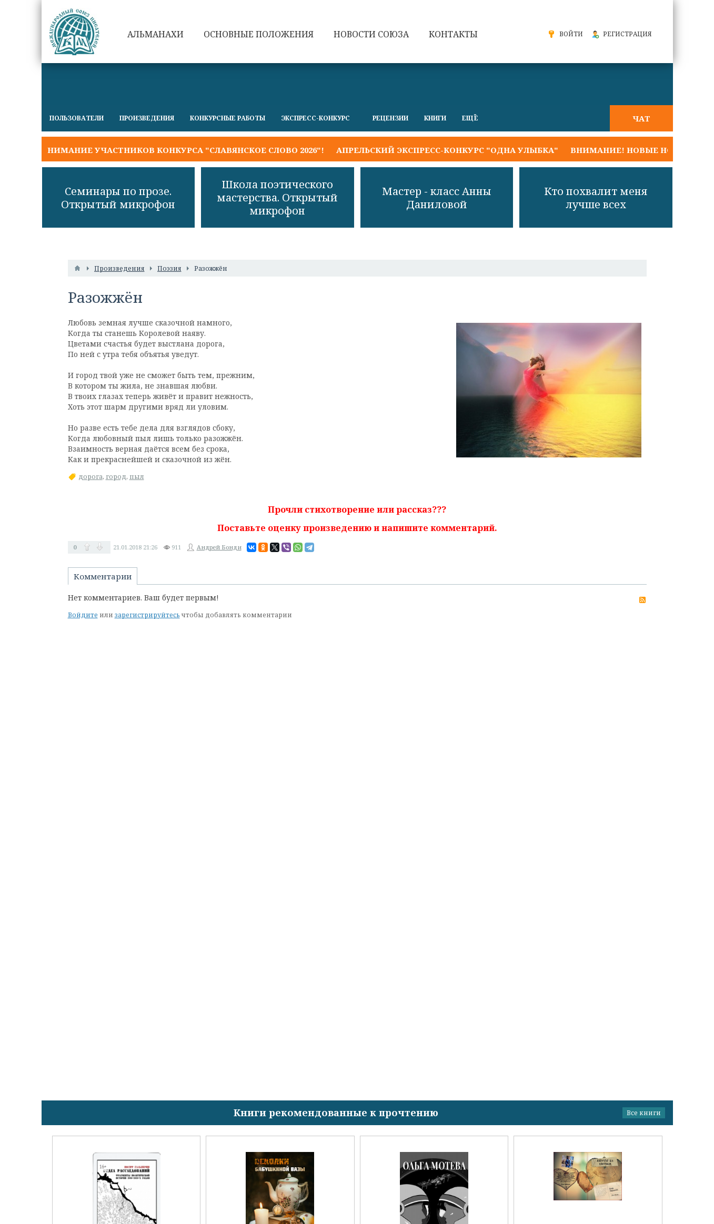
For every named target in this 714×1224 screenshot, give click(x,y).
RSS (642, 600)
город (116, 476)
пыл (136, 476)
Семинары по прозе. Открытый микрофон (118, 197)
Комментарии (103, 576)
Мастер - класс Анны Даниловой (436, 197)
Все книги (644, 1112)
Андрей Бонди (219, 547)
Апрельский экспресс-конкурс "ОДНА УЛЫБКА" (447, 150)
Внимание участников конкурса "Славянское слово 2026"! (183, 150)
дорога (90, 476)
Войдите (83, 614)
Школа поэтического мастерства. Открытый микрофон (277, 197)
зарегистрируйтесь (147, 614)
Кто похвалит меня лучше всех (596, 197)
